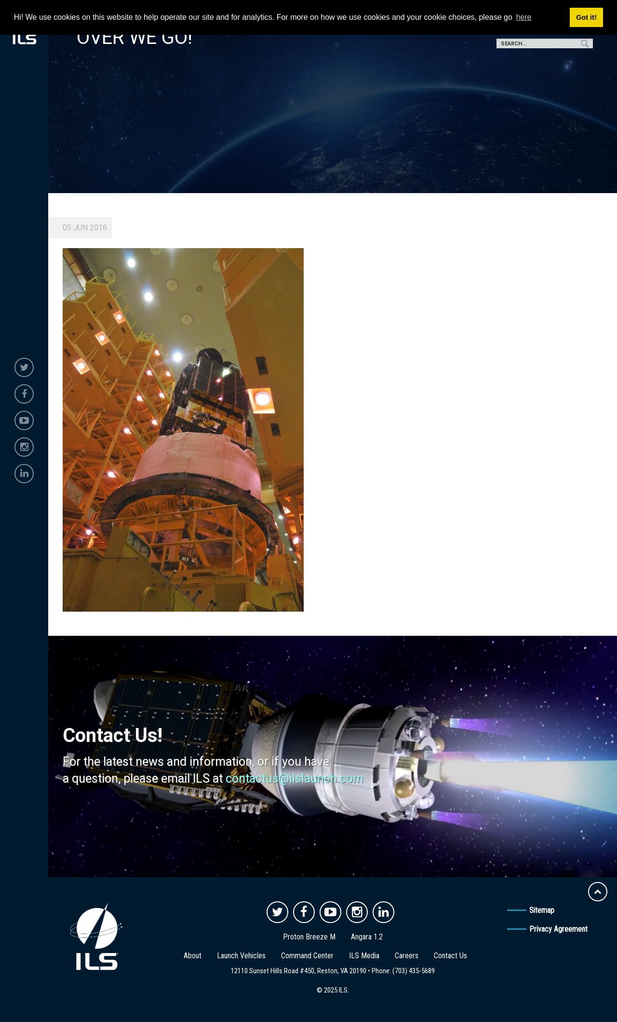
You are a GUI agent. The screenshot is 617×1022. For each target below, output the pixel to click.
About (192, 955)
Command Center (307, 955)
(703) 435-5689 (413, 970)
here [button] (523, 17)
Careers (406, 955)
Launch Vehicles (241, 955)
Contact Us (450, 955)
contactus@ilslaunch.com (294, 778)
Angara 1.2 (367, 936)
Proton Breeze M (309, 936)
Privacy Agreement (558, 929)
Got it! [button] (586, 17)
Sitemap (541, 910)
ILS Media (364, 955)
